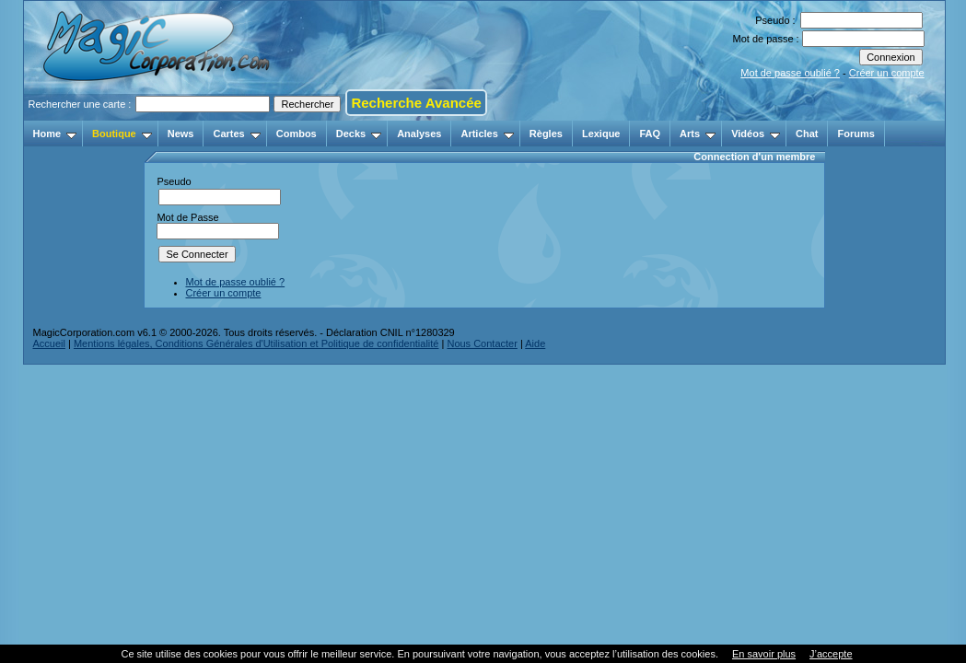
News (181, 133)
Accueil (49, 343)
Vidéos (755, 133)
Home (55, 133)
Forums (855, 133)
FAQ (649, 133)
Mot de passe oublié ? (790, 72)
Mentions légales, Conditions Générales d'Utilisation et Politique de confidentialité (256, 343)
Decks (358, 133)
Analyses (419, 133)
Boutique (122, 133)
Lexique (601, 133)
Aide (535, 343)
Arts (698, 133)
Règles (546, 133)
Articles (486, 133)
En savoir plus (764, 653)
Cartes (236, 133)
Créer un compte (887, 72)
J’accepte (830, 653)
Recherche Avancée (416, 102)
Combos (296, 133)
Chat (807, 133)
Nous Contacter (482, 343)
